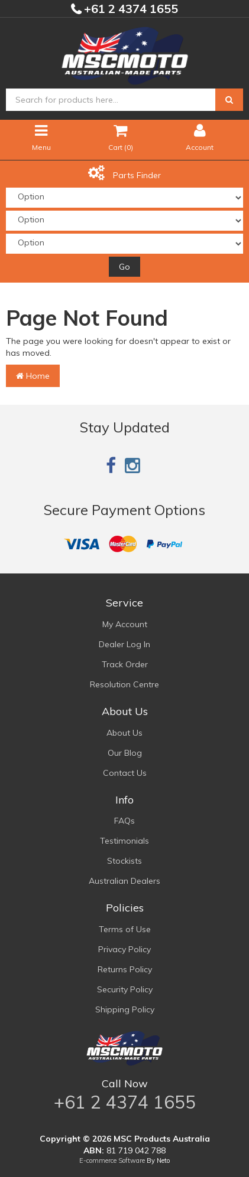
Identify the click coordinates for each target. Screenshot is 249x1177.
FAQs (124, 820)
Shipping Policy (124, 1009)
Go (124, 266)
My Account (124, 624)
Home (33, 376)
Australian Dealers (124, 881)
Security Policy (125, 989)
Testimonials (124, 840)
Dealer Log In (124, 644)
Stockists (124, 860)
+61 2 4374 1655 (129, 8)
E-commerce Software (112, 1160)
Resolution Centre (124, 684)
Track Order (125, 664)
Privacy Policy (124, 949)
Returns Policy (125, 969)
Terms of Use (125, 929)
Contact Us (125, 773)
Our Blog (125, 752)
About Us (124, 732)
